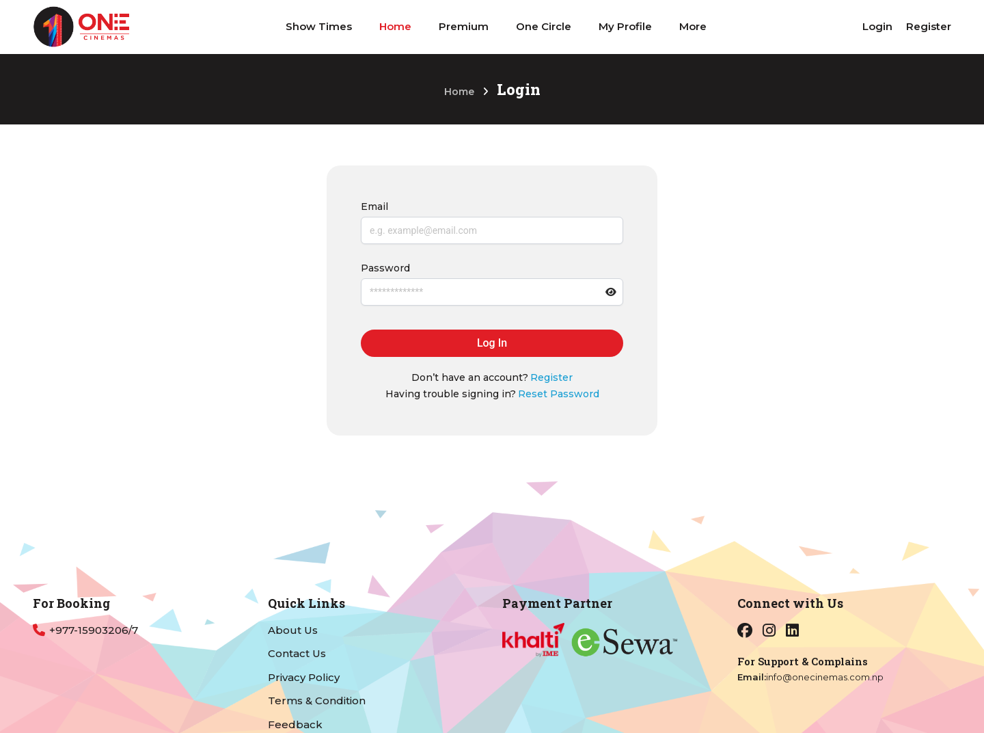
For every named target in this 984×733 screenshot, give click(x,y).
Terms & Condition (317, 700)
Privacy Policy (304, 677)
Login (877, 26)
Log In (492, 342)
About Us (293, 630)
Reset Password (558, 394)
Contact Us (297, 653)
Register (928, 26)
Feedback (295, 724)
